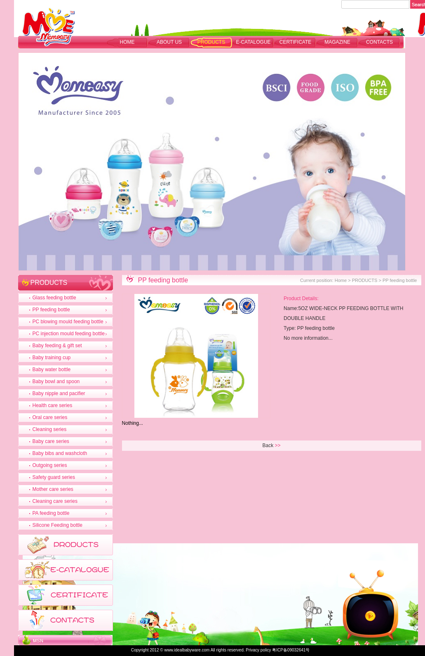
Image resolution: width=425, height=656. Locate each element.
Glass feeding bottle (54, 298)
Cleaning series (50, 429)
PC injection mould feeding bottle (69, 333)
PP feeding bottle (51, 310)
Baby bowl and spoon (56, 381)
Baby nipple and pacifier (59, 393)
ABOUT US (169, 42)
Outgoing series (50, 465)
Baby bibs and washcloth (60, 453)
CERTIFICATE (295, 42)
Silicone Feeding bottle (57, 525)
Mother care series (53, 489)
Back (268, 445)
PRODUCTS (211, 42)
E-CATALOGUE (253, 42)
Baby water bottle (52, 369)
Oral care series (50, 417)
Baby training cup (52, 357)
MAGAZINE (337, 42)
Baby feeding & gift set (57, 345)
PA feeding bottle (51, 513)
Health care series (53, 405)
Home (127, 42)
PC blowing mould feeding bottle (68, 321)
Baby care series (51, 441)
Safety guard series (54, 477)
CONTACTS (379, 42)
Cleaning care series (55, 501)
